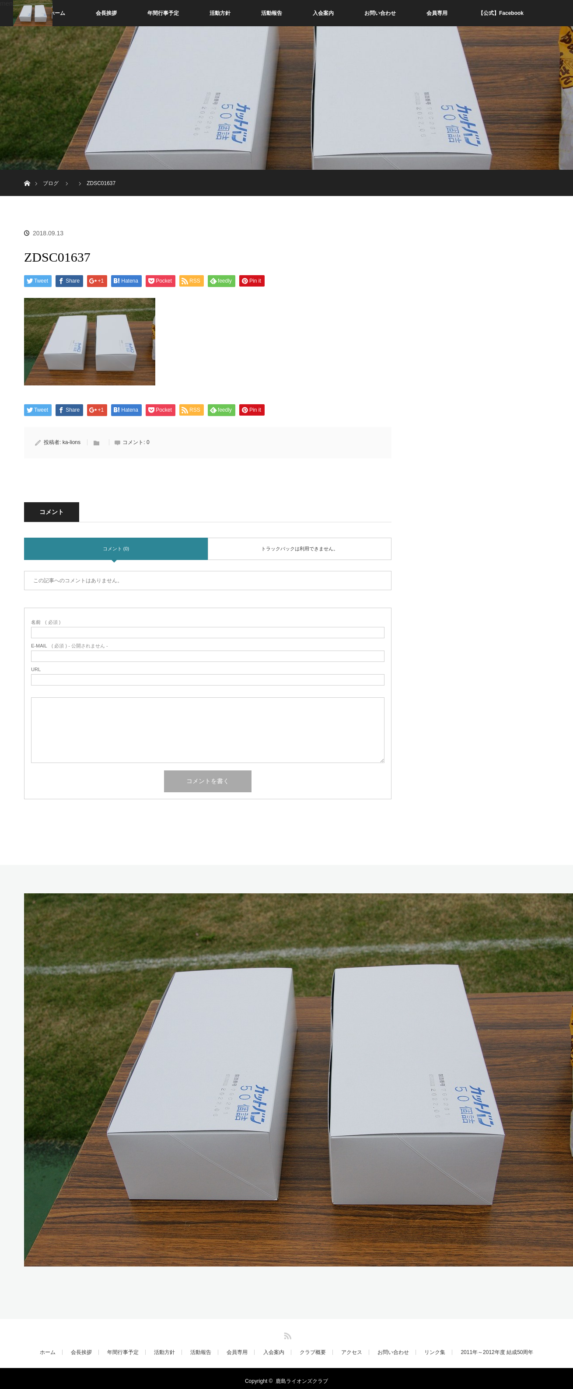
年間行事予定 (163, 13)
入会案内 (323, 13)
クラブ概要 (313, 1352)
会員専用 (436, 13)
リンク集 (434, 1352)
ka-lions (71, 442)
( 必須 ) (45, 622)
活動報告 (271, 13)
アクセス (351, 1352)
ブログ (51, 183)
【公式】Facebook (501, 13)
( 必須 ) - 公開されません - (69, 646)
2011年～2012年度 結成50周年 (497, 1352)
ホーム (57, 13)
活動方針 (220, 13)
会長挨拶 (106, 13)
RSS (286, 1334)
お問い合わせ (380, 13)
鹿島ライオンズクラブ (302, 1381)
